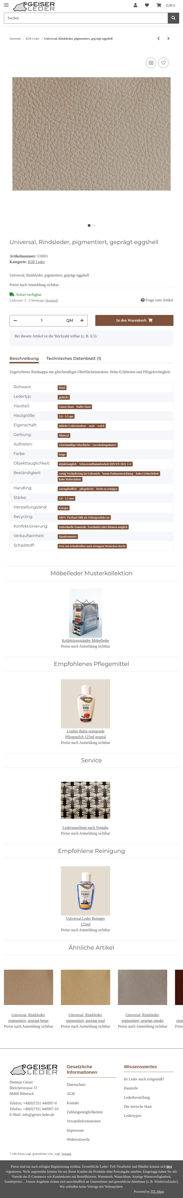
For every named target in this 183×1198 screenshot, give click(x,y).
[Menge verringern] (15, 320)
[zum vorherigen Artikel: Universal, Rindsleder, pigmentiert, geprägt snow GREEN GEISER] (158, 38)
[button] (135, 5)
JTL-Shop (157, 1191)
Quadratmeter (68, 536)
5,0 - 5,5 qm (66, 416)
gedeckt (63, 397)
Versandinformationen (84, 1121)
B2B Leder (36, 262)
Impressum (75, 1130)
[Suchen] (86, 18)
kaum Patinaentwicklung (117, 473)
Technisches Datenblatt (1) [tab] (73, 358)
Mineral (64, 435)
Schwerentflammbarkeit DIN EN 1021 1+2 (105, 464)
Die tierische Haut (138, 1106)
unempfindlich (68, 489)
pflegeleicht (87, 489)
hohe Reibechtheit (70, 479)
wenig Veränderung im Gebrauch (79, 473)
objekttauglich (68, 464)
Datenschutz (76, 1085)
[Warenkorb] (166, 5)
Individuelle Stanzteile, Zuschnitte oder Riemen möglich (93, 527)
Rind (62, 387)
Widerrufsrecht (78, 1139)
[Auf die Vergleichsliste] (151, 63)
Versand (66, 1154)
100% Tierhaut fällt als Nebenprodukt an (84, 517)
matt (92, 426)
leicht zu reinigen (106, 489)
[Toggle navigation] (6, 3)
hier (169, 1166)
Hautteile (131, 1088)
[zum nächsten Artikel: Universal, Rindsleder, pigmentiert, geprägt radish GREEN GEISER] (168, 38)
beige (62, 454)
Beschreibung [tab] (24, 358)
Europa (63, 508)
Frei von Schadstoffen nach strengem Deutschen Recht (92, 546)
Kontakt (73, 1103)
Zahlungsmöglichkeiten (85, 1112)
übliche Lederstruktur (72, 426)
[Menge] (41, 320)
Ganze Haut (66, 406)
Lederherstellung (137, 1097)
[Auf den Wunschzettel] (163, 63)
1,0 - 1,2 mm (66, 498)
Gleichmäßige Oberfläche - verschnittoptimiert (87, 445)
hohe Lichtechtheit (147, 473)
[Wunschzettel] (147, 5)
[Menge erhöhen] (81, 320)
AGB (71, 1094)
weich (100, 426)
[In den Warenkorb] (134, 320)
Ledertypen (132, 1116)
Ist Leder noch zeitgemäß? (144, 1079)
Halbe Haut (83, 406)
